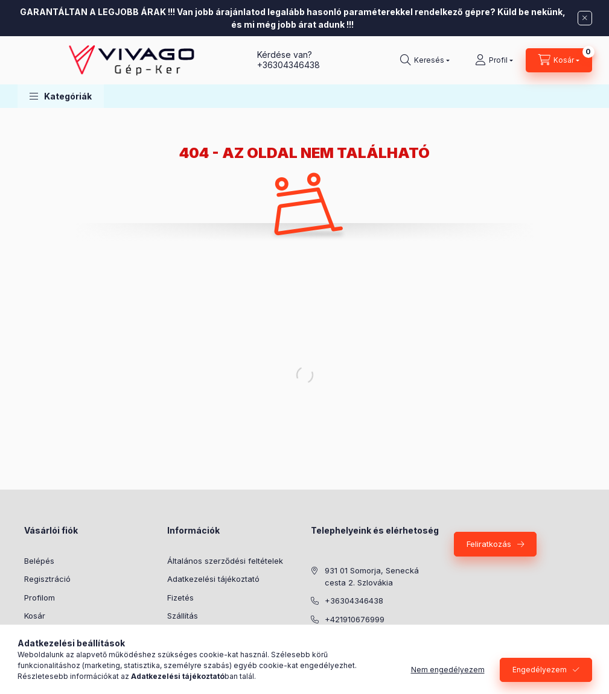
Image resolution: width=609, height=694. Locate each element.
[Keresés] (424, 60)
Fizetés (180, 597)
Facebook (339, 668)
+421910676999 (354, 619)
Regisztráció (47, 579)
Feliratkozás (489, 544)
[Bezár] (585, 18)
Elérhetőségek (194, 634)
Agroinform (314, 668)
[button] (61, 96)
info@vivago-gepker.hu (369, 637)
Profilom (39, 597)
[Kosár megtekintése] (559, 60)
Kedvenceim (47, 634)
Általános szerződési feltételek (225, 561)
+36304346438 (288, 65)
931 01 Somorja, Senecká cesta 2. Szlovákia (372, 576)
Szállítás (182, 615)
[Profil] (494, 60)
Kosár (34, 615)
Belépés (39, 561)
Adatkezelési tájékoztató (213, 579)
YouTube (365, 667)
